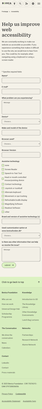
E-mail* (5, 87)
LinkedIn (5, 362)
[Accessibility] (14, 3)
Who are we (7, 299)
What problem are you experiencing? (17, 98)
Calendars (6, 347)
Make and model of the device (14, 128)
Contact (5, 367)
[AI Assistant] (26, 3)
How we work (7, 304)
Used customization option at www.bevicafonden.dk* (14, 229)
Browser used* (8, 139)
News (4, 343)
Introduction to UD (30, 299)
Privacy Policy (7, 394)
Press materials (8, 372)
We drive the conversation (7, 336)
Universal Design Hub (11, 309)
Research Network (30, 339)
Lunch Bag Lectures (30, 320)
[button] (33, 3)
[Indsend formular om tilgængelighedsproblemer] (9, 265)
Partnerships (27, 335)
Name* (5, 76)
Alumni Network (29, 344)
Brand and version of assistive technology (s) (21, 217)
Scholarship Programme (7, 315)
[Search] (20, 3)
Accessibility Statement (11, 401)
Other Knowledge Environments (29, 313)
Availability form (29, 401)
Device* (5, 117)
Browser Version (9, 150)
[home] (6, 3)
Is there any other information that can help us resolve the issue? (20, 243)
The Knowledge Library (28, 305)
